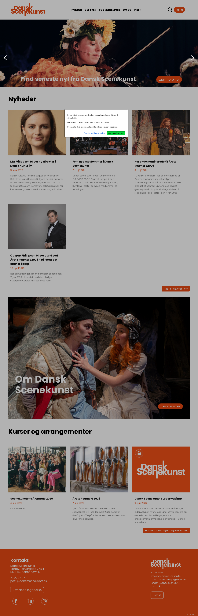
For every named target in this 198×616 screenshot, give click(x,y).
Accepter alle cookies (116, 133)
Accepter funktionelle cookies (94, 133)
